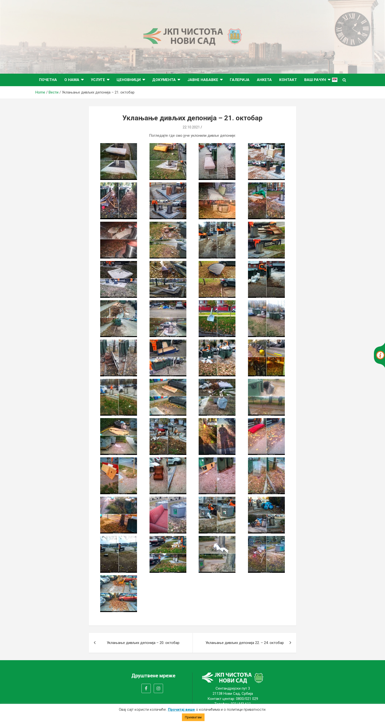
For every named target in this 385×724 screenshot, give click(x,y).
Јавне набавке (202, 80)
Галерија (239, 80)
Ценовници (129, 80)
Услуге (98, 80)
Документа (164, 80)
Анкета (264, 80)
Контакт (288, 80)
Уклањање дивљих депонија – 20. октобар (143, 643)
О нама (71, 80)
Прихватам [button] (193, 717)
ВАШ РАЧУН (315, 80)
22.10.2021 (191, 127)
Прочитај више (181, 709)
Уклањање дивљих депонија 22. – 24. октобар (245, 643)
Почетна (48, 80)
